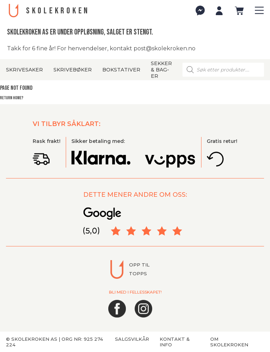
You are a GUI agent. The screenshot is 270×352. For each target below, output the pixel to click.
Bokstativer (121, 70)
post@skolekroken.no (164, 48)
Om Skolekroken (229, 341)
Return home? (11, 98)
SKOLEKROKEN (58, 11)
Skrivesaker (24, 70)
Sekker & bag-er (161, 69)
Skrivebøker (72, 70)
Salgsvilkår (132, 339)
